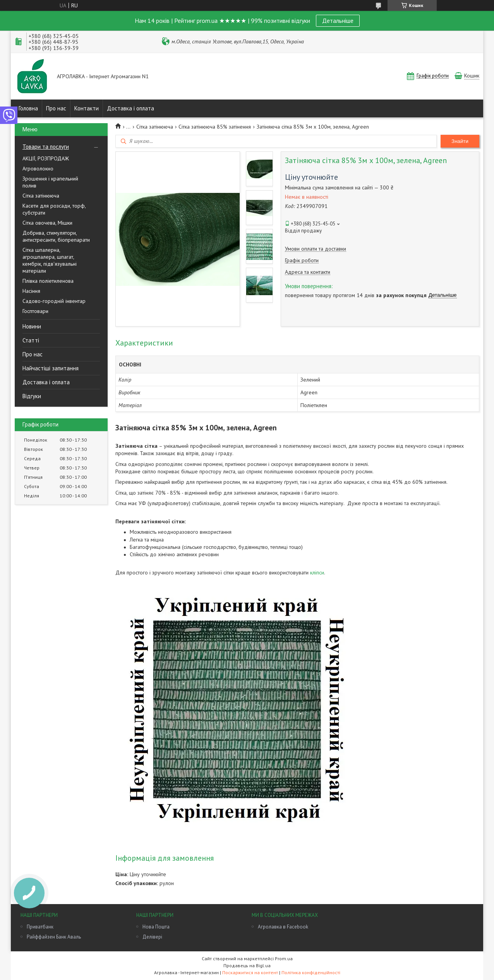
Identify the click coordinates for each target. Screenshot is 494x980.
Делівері (152, 937)
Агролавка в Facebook (283, 926)
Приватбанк (40, 926)
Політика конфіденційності (310, 972)
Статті (30, 340)
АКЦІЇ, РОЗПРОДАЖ (45, 158)
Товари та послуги (45, 146)
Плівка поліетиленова (48, 280)
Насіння (31, 290)
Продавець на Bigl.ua (247, 965)
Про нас (56, 108)
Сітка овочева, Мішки (47, 222)
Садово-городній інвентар (54, 300)
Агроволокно (37, 168)
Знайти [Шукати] (459, 141)
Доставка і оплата (130, 108)
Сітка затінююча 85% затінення (214, 126)
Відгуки (31, 396)
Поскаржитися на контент (250, 972)
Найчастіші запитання (50, 368)
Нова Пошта (156, 926)
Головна (28, 108)
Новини (31, 326)
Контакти (86, 108)
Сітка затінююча (40, 195)
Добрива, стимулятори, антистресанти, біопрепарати (56, 236)
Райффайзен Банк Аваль (54, 937)
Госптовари (35, 311)
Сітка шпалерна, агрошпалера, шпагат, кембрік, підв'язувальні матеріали (49, 260)
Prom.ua (284, 958)
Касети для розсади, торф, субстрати (54, 209)
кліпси (317, 572)
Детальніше (337, 20)
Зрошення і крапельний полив (50, 182)
